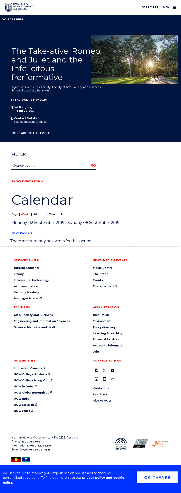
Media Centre (103, 268)
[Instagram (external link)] (96, 378)
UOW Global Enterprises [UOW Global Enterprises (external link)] (31, 392)
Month (39, 214)
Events (98, 280)
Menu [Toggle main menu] (169, 7)
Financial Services (106, 339)
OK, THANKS (157, 477)
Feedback (100, 394)
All (62, 214)
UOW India (21, 398)
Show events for (25, 181)
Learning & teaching (108, 333)
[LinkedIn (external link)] (104, 378)
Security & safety (26, 292)
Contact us (101, 388)
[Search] (150, 7)
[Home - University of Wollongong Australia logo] (19, 7)
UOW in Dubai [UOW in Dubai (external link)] (24, 386)
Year (52, 214)
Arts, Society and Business (33, 315)
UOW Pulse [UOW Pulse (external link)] (22, 411)
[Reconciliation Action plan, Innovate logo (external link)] (121, 443)
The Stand (100, 274)
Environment (102, 321)
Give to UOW (102, 400)
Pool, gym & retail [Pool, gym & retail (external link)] (26, 298)
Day (14, 214)
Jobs (96, 351)
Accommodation (26, 286)
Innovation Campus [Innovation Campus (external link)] (28, 368)
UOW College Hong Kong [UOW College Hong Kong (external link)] (32, 380)
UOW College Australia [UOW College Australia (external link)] (30, 374)
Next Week (21, 233)
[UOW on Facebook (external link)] (96, 370)
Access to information (109, 345)
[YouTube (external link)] (112, 370)
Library (19, 274)
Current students (26, 268)
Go (93, 165)
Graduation (101, 315)
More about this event (30, 133)
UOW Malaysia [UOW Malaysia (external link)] (24, 404)
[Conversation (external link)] (112, 379)
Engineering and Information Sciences (42, 321)
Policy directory (104, 327)
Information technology (31, 280)
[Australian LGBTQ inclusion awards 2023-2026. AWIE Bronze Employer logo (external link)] (140, 443)
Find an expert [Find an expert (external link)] (103, 286)
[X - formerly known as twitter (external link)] (104, 370)
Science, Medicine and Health (35, 327)
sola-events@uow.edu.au (30, 121)
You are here (14, 19)
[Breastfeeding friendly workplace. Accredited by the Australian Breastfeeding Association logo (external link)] (160, 443)
